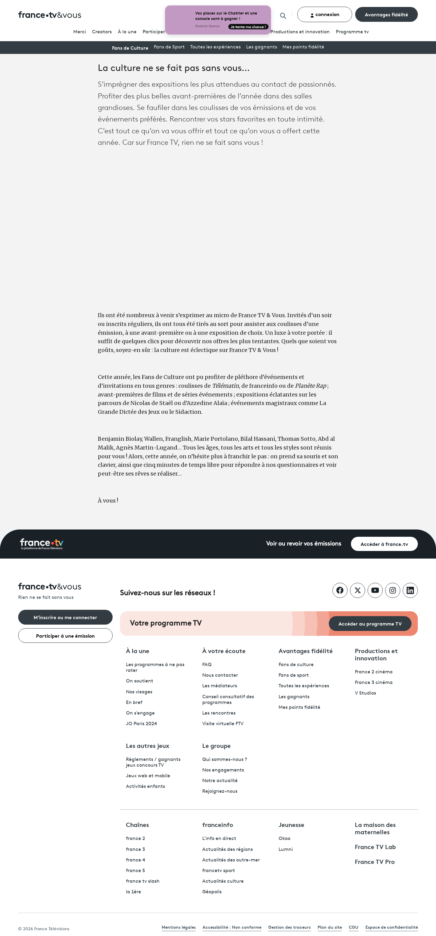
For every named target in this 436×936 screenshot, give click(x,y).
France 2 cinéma (374, 672)
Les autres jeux (147, 745)
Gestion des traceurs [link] (289, 927)
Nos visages (139, 692)
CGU (353, 927)
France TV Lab (375, 846)
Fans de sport (294, 675)
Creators (102, 32)
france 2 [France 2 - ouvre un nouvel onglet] (135, 838)
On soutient (139, 681)
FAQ (207, 664)
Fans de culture (296, 664)
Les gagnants (261, 47)
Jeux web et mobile (148, 776)
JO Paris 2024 (141, 724)
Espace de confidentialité (391, 927)
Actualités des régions (227, 849)
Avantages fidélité (386, 14)
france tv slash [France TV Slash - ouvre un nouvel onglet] (143, 881)
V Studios (365, 693)
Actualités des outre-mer (231, 860)
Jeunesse (291, 824)
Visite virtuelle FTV (222, 724)
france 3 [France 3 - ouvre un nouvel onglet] (135, 849)
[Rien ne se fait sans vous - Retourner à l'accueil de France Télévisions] (65, 592)
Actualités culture (223, 881)
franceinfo (217, 824)
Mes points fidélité (303, 47)
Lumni (286, 849)
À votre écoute (224, 650)
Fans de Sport (169, 47)
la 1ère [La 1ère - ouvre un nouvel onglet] (133, 892)
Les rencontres (219, 713)
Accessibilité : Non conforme (232, 927)
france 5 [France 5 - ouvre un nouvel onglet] (135, 870)
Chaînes (137, 824)
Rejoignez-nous (219, 791)
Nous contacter (220, 675)
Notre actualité (220, 780)
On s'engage (140, 713)
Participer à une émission (65, 635)
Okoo (284, 838)
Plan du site (330, 927)
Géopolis (212, 892)
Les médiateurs (219, 686)
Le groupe (216, 745)
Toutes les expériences (215, 47)
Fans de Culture (130, 47)
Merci (79, 32)
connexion (324, 14)
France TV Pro (375, 861)
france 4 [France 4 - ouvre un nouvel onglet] (135, 860)
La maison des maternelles (375, 828)
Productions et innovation (300, 32)
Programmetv (352, 32)
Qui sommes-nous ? (224, 759)
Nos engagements (223, 770)
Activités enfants (145, 786)
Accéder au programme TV (370, 623)
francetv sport (218, 870)
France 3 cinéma (374, 682)
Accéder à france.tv (384, 543)
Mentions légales (179, 927)
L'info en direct (219, 838)
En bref (134, 702)
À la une (127, 32)
